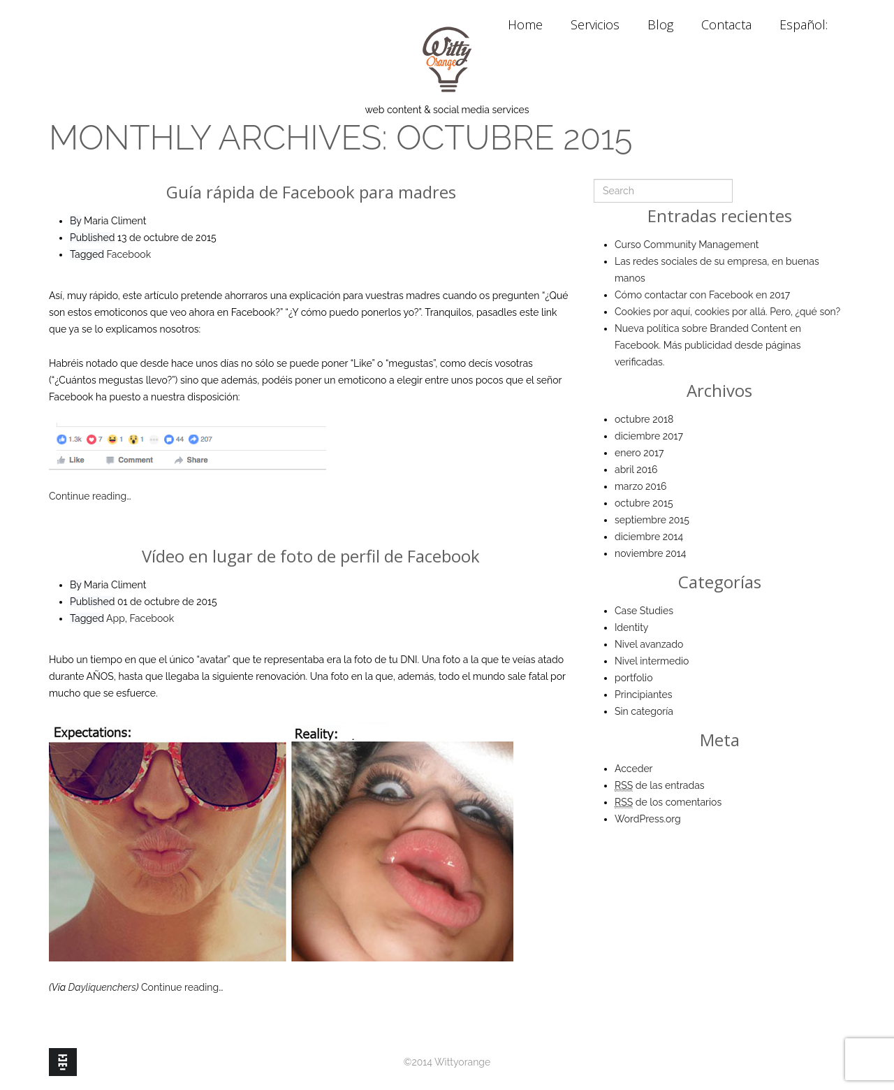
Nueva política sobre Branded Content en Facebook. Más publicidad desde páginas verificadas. (708, 345)
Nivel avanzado (649, 644)
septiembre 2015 (652, 519)
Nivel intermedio (652, 661)
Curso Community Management (687, 244)
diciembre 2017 (649, 436)
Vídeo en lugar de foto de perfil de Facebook (311, 555)
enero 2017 (639, 452)
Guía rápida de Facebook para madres (311, 191)
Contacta (726, 24)
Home (525, 24)
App (115, 618)
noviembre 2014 (650, 553)
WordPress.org (648, 818)
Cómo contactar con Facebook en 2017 (702, 294)
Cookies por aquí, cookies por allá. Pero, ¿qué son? (727, 311)
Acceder (634, 768)
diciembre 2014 (649, 536)
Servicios (595, 24)
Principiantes (644, 694)
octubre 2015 (644, 503)
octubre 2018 (644, 419)
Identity (631, 627)
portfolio (634, 677)
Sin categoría (644, 711)
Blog (660, 24)
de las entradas (660, 786)
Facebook (129, 254)
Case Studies (644, 610)
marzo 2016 (640, 486)
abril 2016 (636, 469)
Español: (805, 24)
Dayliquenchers (102, 987)
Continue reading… (90, 496)
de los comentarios (668, 802)
